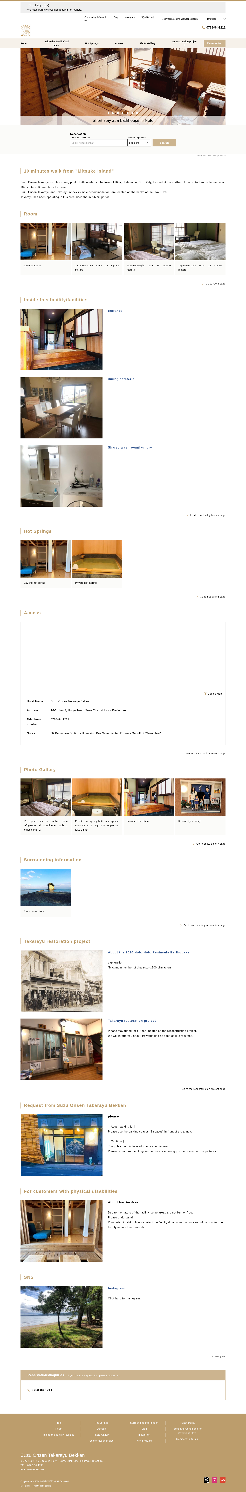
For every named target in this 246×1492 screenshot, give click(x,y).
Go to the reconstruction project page (202, 1089)
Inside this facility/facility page (206, 515)
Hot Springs (101, 1422)
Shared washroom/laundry (130, 447)
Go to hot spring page (211, 596)
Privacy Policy (187, 1422)
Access (101, 1428)
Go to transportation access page (204, 753)
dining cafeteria (121, 379)
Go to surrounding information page (203, 925)
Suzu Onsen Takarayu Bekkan (52, 1455)
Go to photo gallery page (209, 843)
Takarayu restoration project (132, 1020)
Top (59, 1422)
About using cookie (42, 1486)
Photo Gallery (102, 1434)
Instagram (116, 1288)
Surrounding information (144, 1422)
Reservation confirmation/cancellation (179, 19)
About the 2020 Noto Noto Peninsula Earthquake (148, 952)
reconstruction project (101, 1440)
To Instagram (216, 1356)
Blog (144, 1428)
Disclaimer (25, 1486)
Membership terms (187, 1439)
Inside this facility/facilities (58, 1434)
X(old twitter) (144, 1440)
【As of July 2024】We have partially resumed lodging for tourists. (54, 7)
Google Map (213, 694)
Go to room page (214, 283)
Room (58, 1428)
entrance (115, 311)
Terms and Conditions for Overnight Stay (187, 1430)
